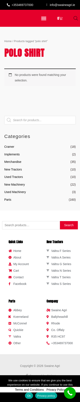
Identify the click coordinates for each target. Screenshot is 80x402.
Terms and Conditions (29, 392)
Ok (29, 395)
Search (69, 228)
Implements (12, 157)
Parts (7, 202)
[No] (75, 388)
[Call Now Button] (70, 393)
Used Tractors (13, 180)
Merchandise (12, 165)
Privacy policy (46, 395)
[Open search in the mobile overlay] (76, 20)
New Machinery (14, 187)
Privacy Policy (56, 392)
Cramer (9, 150)
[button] (44, 20)
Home (8, 44)
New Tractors (13, 172)
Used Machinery (15, 195)
